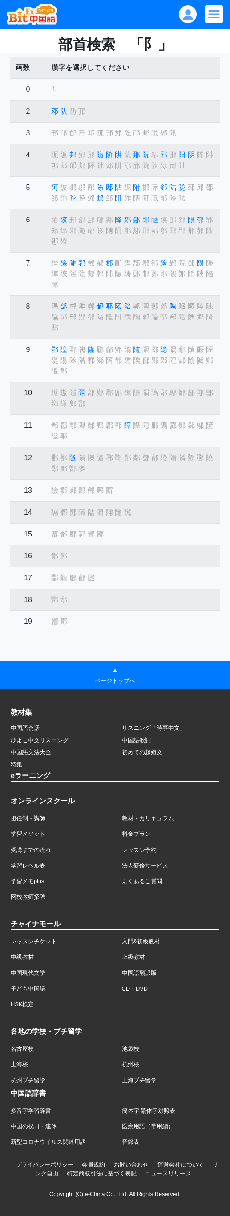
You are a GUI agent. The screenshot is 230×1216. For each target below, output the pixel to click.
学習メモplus (27, 881)
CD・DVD (135, 988)
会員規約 (93, 1164)
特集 (16, 764)
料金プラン (136, 834)
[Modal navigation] (214, 14)
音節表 (130, 1141)
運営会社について (180, 1164)
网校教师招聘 (28, 896)
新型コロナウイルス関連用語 (48, 1141)
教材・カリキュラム (148, 818)
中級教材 (22, 957)
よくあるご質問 (142, 881)
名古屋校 (22, 1048)
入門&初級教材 (141, 941)
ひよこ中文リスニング (40, 740)
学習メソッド (28, 834)
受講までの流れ (31, 850)
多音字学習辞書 (31, 1110)
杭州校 (130, 1064)
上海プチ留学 (139, 1080)
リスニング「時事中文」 (154, 728)
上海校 (19, 1064)
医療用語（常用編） (148, 1126)
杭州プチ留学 (28, 1080)
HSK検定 (22, 1004)
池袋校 (130, 1048)
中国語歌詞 (136, 740)
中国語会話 (25, 728)
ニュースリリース (168, 1173)
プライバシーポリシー (44, 1164)
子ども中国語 (28, 988)
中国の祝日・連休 (34, 1126)
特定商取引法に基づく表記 (102, 1173)
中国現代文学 (28, 973)
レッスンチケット (34, 941)
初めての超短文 (142, 752)
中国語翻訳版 (139, 973)
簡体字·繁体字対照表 (149, 1110)
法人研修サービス (145, 865)
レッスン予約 (139, 850)
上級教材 (133, 957)
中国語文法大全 (31, 752)
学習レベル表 (28, 865)
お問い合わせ (131, 1164)
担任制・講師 (28, 818)
